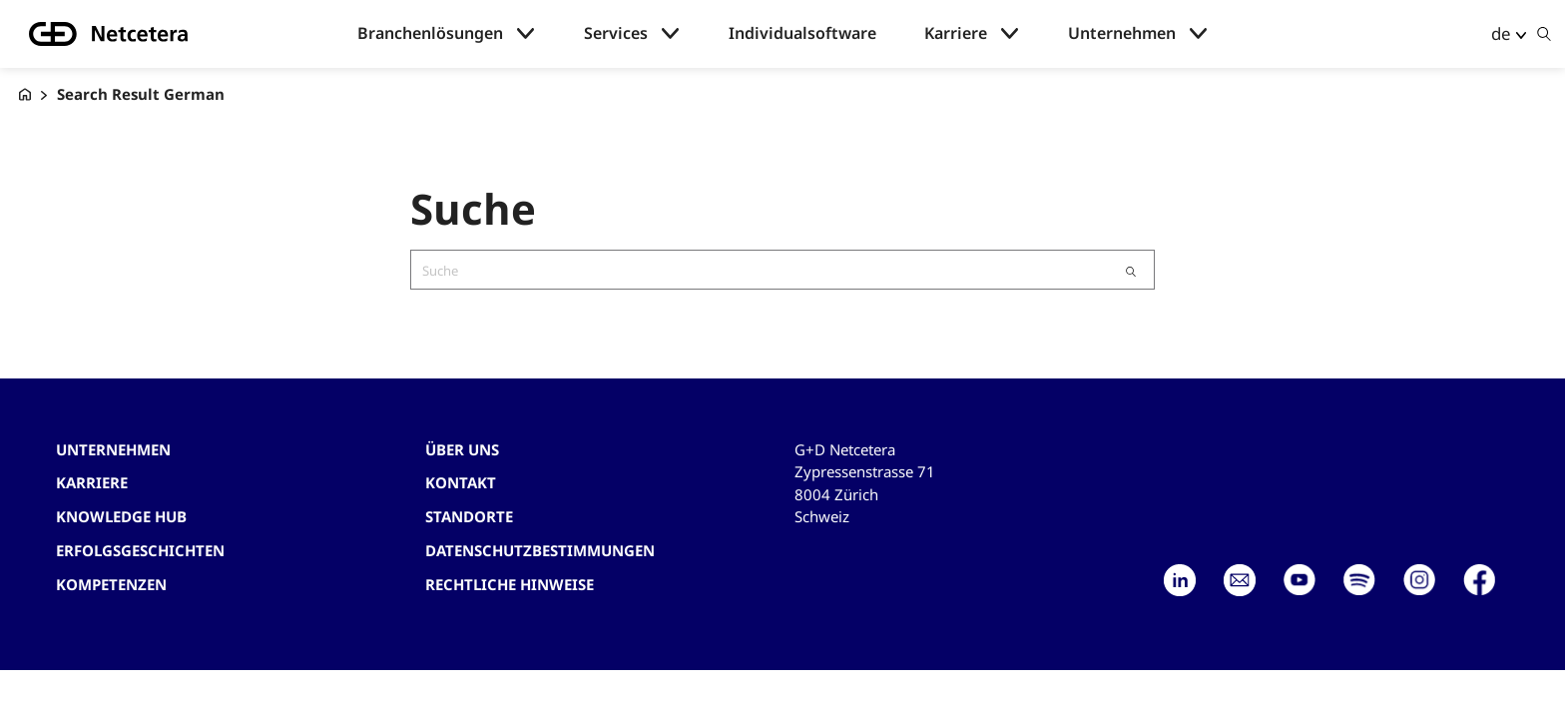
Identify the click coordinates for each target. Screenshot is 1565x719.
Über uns (462, 449)
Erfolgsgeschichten (140, 550)
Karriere (955, 33)
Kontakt (460, 482)
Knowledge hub (121, 516)
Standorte (469, 516)
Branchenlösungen (430, 33)
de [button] (1501, 33)
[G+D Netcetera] (25, 94)
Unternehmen (1122, 33)
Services (616, 33)
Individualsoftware (802, 33)
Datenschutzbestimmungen (540, 550)
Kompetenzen (111, 584)
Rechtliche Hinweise (509, 584)
